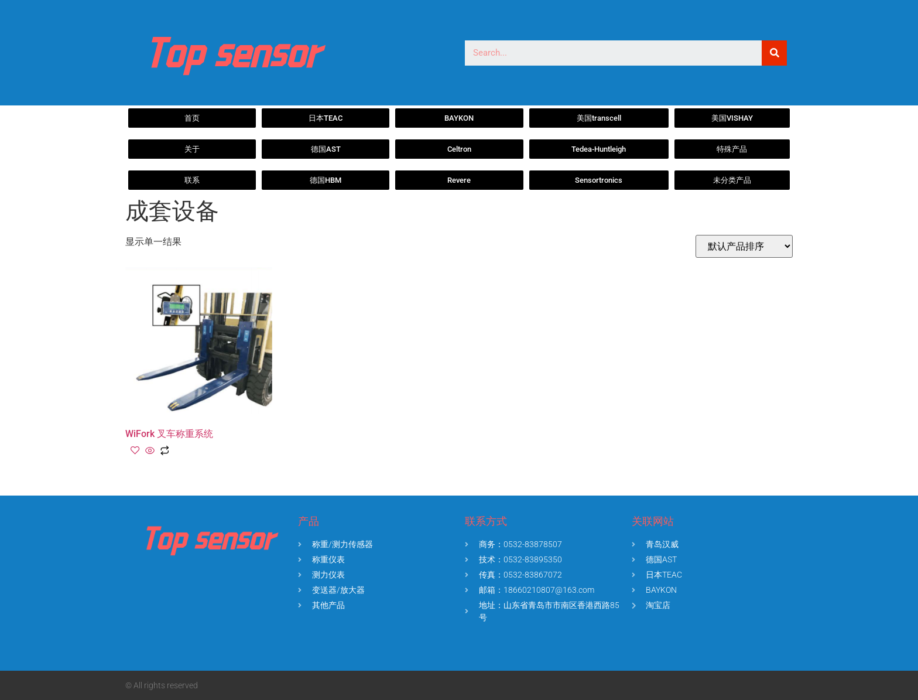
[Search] (774, 53)
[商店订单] (744, 246)
